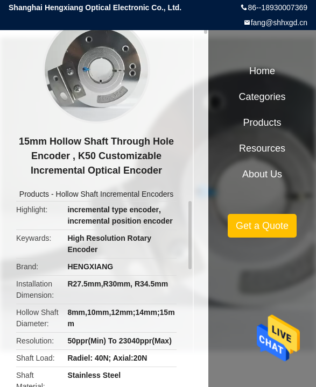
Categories (261, 96)
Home (262, 71)
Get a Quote (262, 225)
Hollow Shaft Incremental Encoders (115, 194)
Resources (262, 148)
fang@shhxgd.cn (279, 22)
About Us (262, 174)
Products (34, 194)
